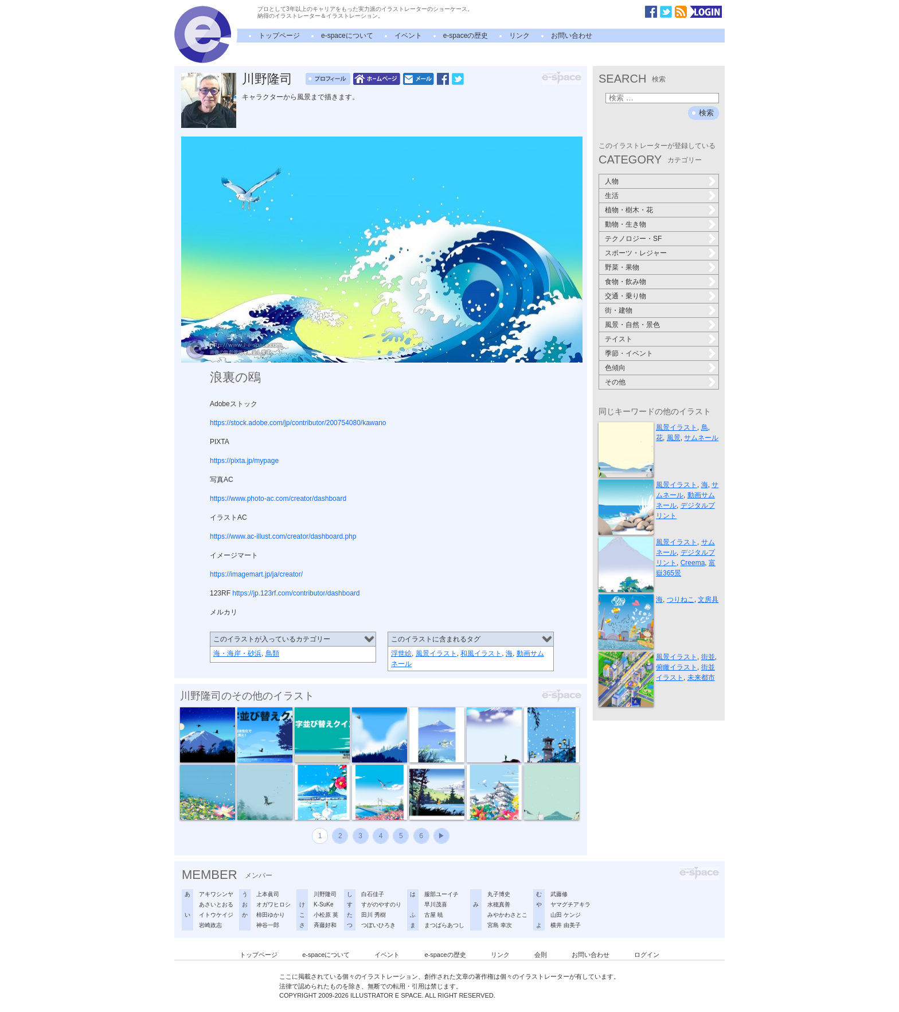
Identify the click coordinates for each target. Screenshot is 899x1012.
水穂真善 (498, 904)
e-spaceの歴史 (465, 36)
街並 (708, 657)
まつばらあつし (444, 925)
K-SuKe (323, 904)
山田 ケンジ (565, 915)
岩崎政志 (210, 925)
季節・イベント (629, 353)
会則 (540, 954)
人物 (612, 181)
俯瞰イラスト (676, 667)
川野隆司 (267, 79)
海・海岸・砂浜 (237, 653)
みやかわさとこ (507, 915)
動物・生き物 (625, 224)
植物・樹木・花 (629, 210)
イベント (408, 36)
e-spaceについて (347, 36)
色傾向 (615, 368)
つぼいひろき (378, 925)
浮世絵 (401, 653)
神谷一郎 (267, 925)
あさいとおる (216, 904)
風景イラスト (436, 653)
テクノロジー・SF (633, 239)
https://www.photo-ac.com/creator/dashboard (278, 499)
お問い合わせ (571, 36)
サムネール (701, 438)
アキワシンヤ (216, 894)
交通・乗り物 (625, 296)
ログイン (646, 954)
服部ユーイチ (441, 894)
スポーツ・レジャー (636, 253)
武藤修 (559, 894)
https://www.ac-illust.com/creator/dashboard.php (283, 536)
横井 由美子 (565, 925)
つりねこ (680, 599)
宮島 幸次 (499, 925)
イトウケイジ (216, 915)
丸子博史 (498, 894)
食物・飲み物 (625, 282)
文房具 (708, 599)
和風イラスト (481, 653)
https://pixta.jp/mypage (244, 461)
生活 (612, 196)
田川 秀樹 (373, 915)
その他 (615, 382)
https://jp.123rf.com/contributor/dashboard (295, 593)
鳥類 (272, 653)
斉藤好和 (325, 925)
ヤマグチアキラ (570, 904)
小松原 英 (326, 915)
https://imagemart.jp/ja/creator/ (256, 574)
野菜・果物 (622, 267)
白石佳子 (372, 894)
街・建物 (618, 310)
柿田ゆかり (270, 915)
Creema (693, 563)
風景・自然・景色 (632, 325)
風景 (674, 438)
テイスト (618, 339)
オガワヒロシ (273, 904)
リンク (519, 36)
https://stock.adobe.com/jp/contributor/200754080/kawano (298, 423)
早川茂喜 (435, 904)
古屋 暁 (433, 915)
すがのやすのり (381, 904)
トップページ (279, 36)
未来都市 (701, 678)
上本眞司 (267, 894)
